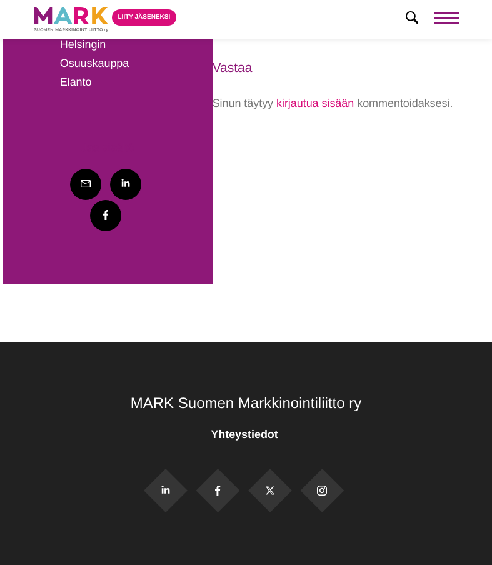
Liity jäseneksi (144, 17)
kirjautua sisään (315, 103)
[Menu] (446, 19)
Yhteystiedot (246, 434)
